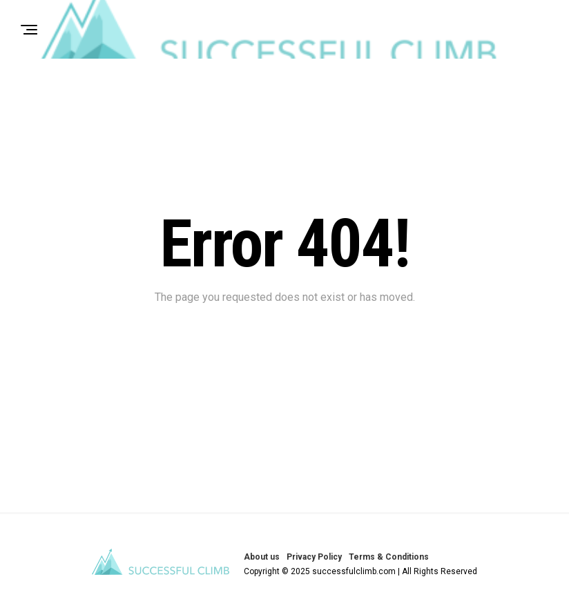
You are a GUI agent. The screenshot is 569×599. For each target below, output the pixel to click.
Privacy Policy (314, 557)
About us (262, 557)
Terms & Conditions (389, 557)
